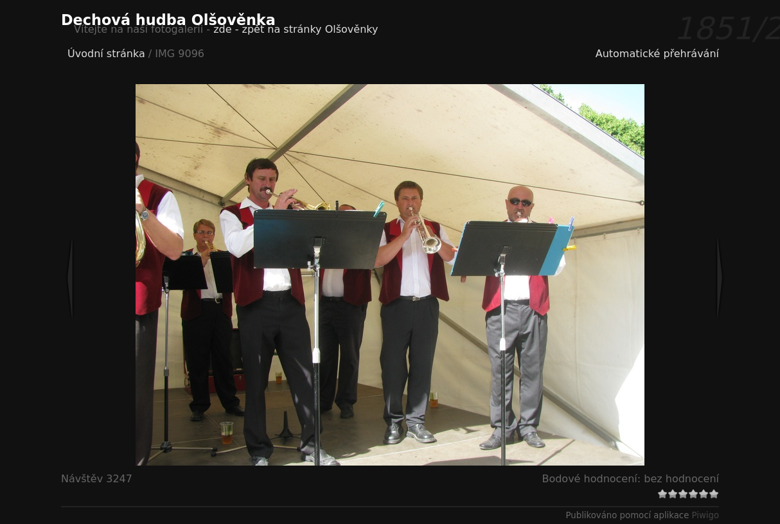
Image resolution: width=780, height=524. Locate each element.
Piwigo (705, 515)
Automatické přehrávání (657, 54)
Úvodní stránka (106, 54)
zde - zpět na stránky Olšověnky (295, 29)
